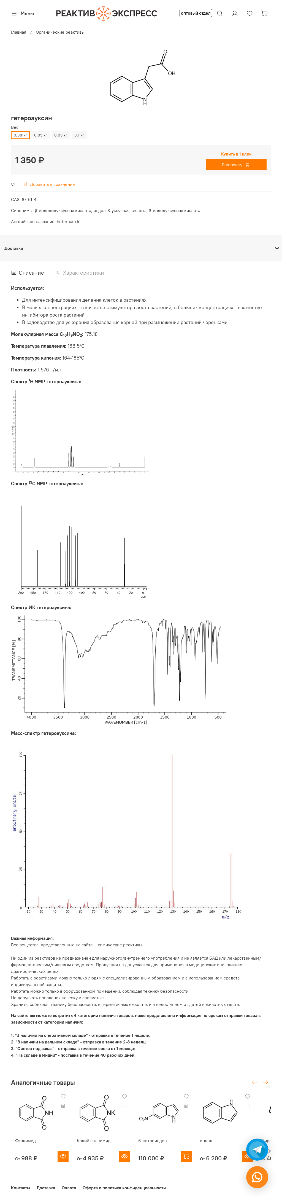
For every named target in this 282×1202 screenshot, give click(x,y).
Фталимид (21, 1146)
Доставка (46, 1187)
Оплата (69, 1187)
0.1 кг (79, 135)
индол (218, 1146)
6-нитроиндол (159, 1146)
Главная (18, 32)
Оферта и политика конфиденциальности (124, 1187)
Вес (14, 127)
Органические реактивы (60, 32)
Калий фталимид (95, 1146)
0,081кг (20, 135)
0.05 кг (40, 135)
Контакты (20, 1187)
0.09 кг (60, 135)
